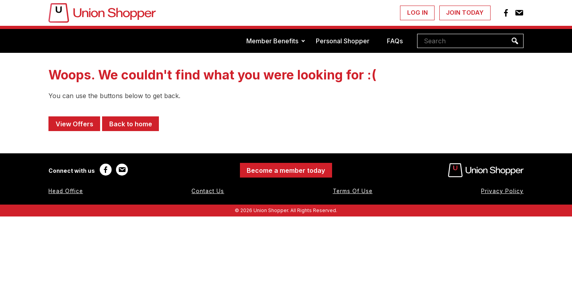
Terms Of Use (353, 191)
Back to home (130, 124)
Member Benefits (272, 41)
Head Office (65, 191)
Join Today (464, 12)
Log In (417, 12)
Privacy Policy (502, 191)
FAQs (395, 41)
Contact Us (207, 191)
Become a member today (286, 170)
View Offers (74, 124)
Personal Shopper (342, 41)
